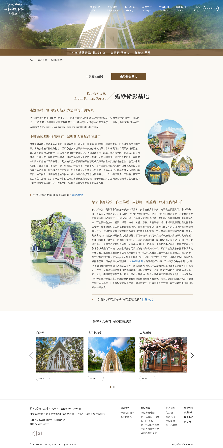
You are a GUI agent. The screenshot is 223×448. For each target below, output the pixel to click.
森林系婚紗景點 (149, 433)
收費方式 (147, 9)
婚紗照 (169, 412)
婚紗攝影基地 (57, 60)
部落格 (196, 9)
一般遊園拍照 (94, 76)
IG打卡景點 (147, 420)
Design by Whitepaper (182, 444)
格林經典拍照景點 (150, 424)
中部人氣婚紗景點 (150, 429)
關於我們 (42, 60)
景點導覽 (77, 195)
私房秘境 (170, 416)
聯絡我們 (181, 9)
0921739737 (42, 424)
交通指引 (164, 9)
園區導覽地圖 (148, 412)
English (211, 8)
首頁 (32, 60)
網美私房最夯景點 (150, 416)
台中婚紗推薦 (136, 261)
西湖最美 (170, 420)
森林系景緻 (171, 424)
